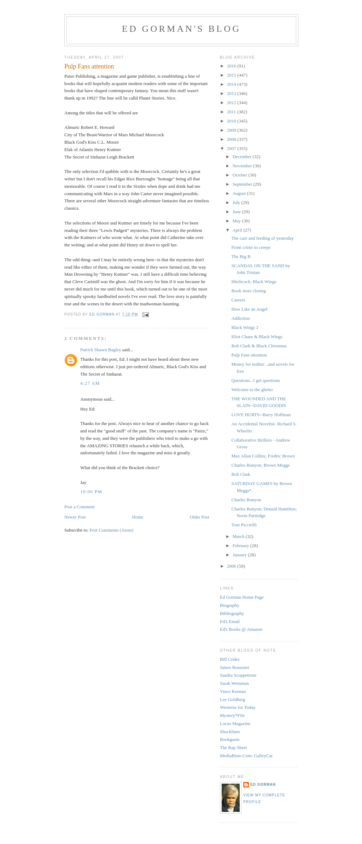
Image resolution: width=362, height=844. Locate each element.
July (237, 202)
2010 (232, 121)
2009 (232, 130)
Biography (229, 605)
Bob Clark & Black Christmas (259, 345)
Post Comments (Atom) (112, 530)
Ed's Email (230, 621)
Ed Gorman (263, 784)
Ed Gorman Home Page (242, 597)
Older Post (199, 517)
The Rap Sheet (233, 747)
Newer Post (75, 517)
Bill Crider (230, 659)
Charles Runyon (246, 499)
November (243, 165)
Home (138, 517)
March (239, 536)
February (241, 545)
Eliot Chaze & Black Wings (256, 336)
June (237, 211)
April (238, 230)
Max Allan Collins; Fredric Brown (262, 456)
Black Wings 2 (244, 327)
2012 (232, 102)
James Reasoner (234, 667)
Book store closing (248, 290)
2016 (232, 65)
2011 (232, 111)
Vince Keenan (233, 691)
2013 (232, 93)
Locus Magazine (235, 723)
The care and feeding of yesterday (262, 238)
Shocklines (230, 731)
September (243, 184)
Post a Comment (79, 506)
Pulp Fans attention (249, 355)
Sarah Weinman (234, 683)
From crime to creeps (250, 247)
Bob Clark (240, 474)
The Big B (240, 256)
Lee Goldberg (232, 699)
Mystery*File (232, 715)
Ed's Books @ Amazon (241, 629)
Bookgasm (230, 739)
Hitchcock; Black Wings (253, 281)
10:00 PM (91, 491)
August (240, 193)
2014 (232, 84)
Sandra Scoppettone (238, 675)
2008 (232, 139)
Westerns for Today (238, 707)
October (241, 175)
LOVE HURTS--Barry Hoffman (261, 414)
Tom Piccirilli (244, 524)
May (237, 220)
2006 (232, 566)
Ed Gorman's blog (181, 29)
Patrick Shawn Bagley (100, 349)
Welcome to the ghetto (252, 389)
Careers (238, 300)
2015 (232, 75)
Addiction (240, 318)
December (243, 156)
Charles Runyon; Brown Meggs (260, 465)
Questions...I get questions (255, 380)
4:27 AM (90, 383)
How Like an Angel (249, 309)
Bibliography (232, 613)
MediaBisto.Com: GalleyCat (246, 755)
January (240, 554)
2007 (232, 148)
